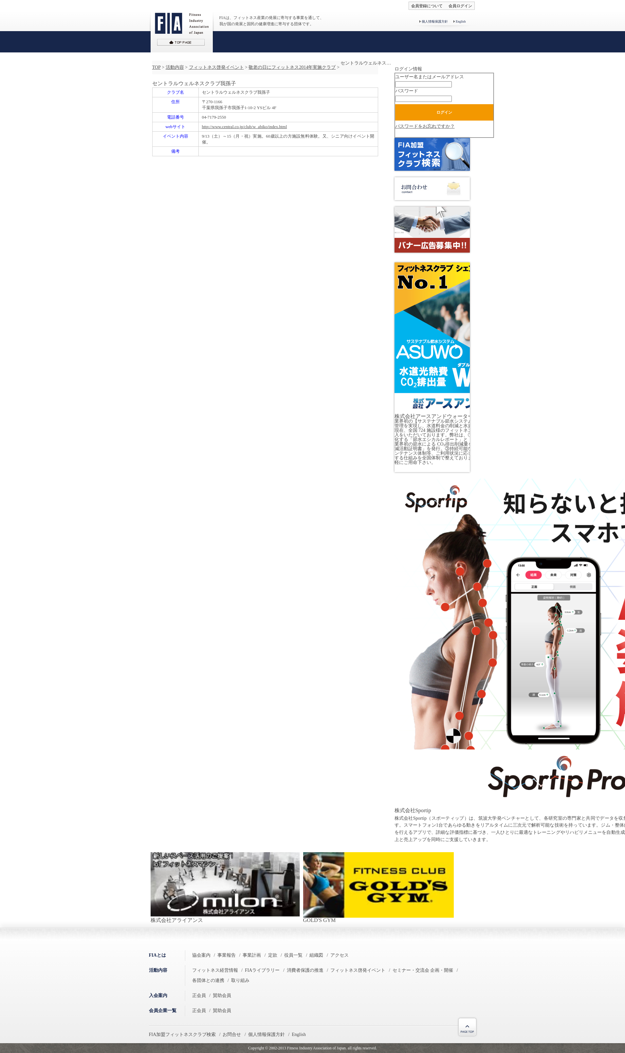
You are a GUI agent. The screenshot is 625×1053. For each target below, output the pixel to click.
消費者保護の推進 (305, 970)
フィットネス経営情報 (215, 970)
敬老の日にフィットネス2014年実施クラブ (292, 67)
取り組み (240, 980)
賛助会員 (222, 995)
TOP (156, 67)
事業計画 (252, 955)
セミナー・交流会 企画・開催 (423, 970)
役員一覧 (293, 955)
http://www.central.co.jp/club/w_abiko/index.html (244, 126)
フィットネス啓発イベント (216, 67)
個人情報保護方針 (435, 21)
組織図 (316, 955)
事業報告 (226, 955)
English (461, 21)
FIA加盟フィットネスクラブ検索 (182, 1034)
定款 (272, 955)
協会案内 (201, 955)
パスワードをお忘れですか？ (425, 126)
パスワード (406, 90)
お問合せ (232, 1034)
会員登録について (427, 6)
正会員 (199, 995)
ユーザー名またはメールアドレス (429, 76)
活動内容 (175, 67)
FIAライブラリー (262, 970)
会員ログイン (460, 6)
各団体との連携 (208, 980)
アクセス (339, 955)
